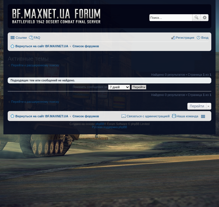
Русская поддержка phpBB (109, 127)
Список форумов (85, 116)
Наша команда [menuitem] (187, 116)
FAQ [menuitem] (37, 37)
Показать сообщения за (101, 87)
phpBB (100, 124)
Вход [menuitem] (204, 37)
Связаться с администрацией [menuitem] (148, 116)
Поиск (196, 17)
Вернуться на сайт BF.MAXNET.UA (41, 116)
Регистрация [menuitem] (185, 37)
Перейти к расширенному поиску (35, 65)
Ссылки (21, 37)
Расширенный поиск (204, 17)
